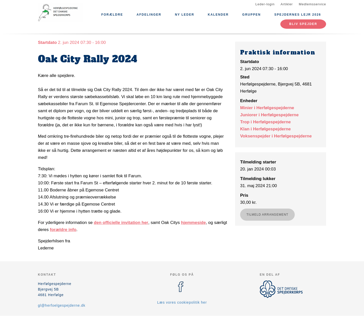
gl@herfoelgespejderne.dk (61, 305)
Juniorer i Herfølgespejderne (269, 114)
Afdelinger (148, 14)
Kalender (218, 14)
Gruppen (251, 14)
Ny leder (184, 14)
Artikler (287, 4)
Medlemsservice (312, 4)
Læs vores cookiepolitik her (182, 302)
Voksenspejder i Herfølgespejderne (276, 136)
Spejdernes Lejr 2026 (297, 14)
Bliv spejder (303, 24)
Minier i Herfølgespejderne (267, 107)
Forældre (112, 14)
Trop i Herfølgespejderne (265, 122)
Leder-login (265, 4)
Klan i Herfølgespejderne (265, 129)
